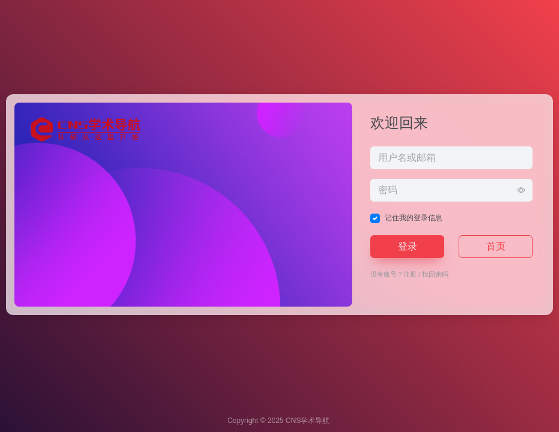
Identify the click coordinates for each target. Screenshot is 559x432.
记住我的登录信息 (413, 218)
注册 (410, 274)
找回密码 (435, 274)
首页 (496, 246)
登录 (407, 246)
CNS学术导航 (307, 420)
